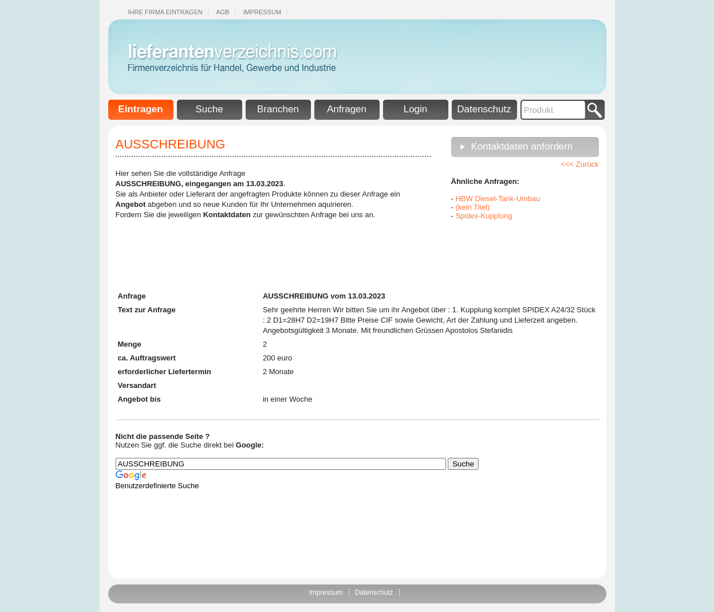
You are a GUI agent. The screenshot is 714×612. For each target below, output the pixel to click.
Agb (222, 12)
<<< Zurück (579, 164)
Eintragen (140, 109)
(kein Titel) (472, 207)
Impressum (262, 12)
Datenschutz (484, 109)
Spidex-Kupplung (483, 215)
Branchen (278, 109)
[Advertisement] (508, 254)
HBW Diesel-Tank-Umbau (497, 198)
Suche (209, 109)
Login (416, 109)
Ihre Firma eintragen (165, 12)
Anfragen (346, 109)
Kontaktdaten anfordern (522, 146)
